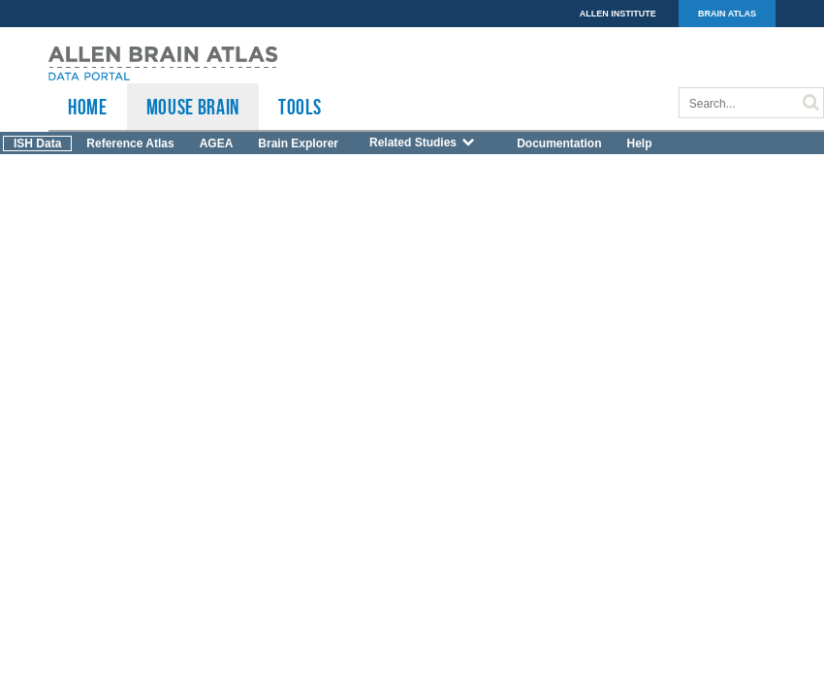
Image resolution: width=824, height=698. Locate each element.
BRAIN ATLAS (727, 13)
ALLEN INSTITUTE (618, 13)
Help (638, 143)
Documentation (559, 143)
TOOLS (299, 106)
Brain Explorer (298, 143)
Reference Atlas (130, 143)
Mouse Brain (192, 106)
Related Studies (422, 142)
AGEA (217, 143)
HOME (88, 106)
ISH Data (37, 143)
